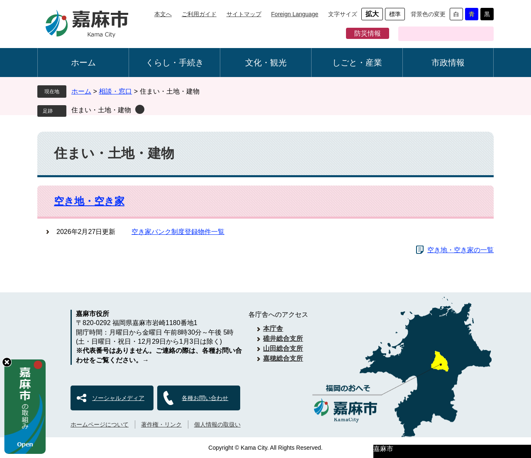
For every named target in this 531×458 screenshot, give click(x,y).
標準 (395, 14)
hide (7, 362)
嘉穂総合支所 (283, 358)
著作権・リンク (161, 424)
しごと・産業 (357, 62)
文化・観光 (266, 62)
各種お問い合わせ (205, 398)
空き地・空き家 (89, 201)
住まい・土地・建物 (101, 109)
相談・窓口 (115, 91)
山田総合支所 (283, 348)
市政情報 (448, 62)
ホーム (83, 62)
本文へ (163, 14)
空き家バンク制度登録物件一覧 (178, 231)
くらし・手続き (175, 62)
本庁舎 (273, 328)
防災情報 (367, 33)
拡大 (372, 13)
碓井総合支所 (283, 338)
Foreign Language (295, 14)
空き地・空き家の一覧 (460, 249)
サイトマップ (244, 14)
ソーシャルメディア (118, 398)
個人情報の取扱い (217, 424)
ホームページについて (100, 424)
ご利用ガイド (199, 14)
